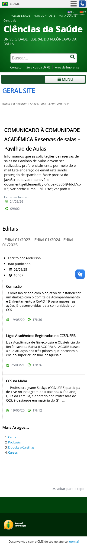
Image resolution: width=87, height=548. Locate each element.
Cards (12, 437)
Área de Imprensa (67, 67)
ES (84, 12)
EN (72, 12)
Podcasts (14, 442)
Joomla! (73, 542)
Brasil (14, 4)
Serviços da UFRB (38, 67)
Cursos (13, 453)
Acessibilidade (20, 15)
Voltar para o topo (68, 488)
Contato (16, 67)
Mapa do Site (67, 15)
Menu (65, 79)
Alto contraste (44, 15)
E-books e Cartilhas (21, 447)
